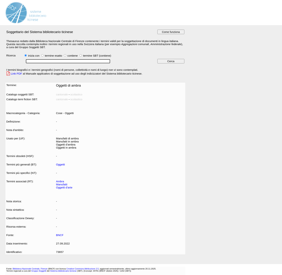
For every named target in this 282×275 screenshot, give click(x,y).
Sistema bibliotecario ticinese (63, 271)
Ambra (60, 181)
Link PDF (16, 73)
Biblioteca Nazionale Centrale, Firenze (30, 269)
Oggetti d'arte (64, 187)
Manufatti (61, 184)
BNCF (59, 235)
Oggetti (60, 164)
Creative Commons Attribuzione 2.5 (82, 269)
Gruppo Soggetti (38, 271)
